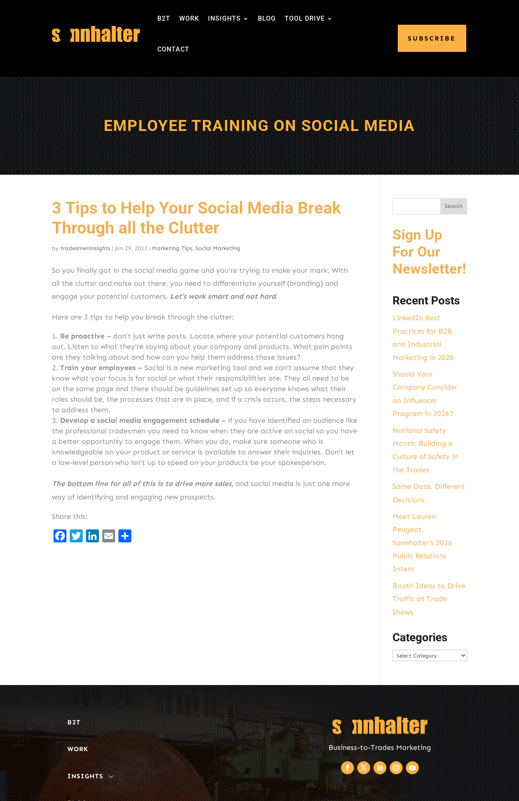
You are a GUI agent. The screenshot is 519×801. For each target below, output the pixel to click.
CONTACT (173, 49)
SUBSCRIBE (432, 38)
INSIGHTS (224, 18)
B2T (163, 18)
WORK (189, 18)
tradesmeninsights (85, 248)
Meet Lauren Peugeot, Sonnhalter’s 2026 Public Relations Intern (422, 543)
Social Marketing (217, 248)
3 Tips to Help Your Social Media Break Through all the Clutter (196, 218)
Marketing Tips (172, 248)
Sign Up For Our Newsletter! (429, 252)
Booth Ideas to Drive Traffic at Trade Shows (428, 599)
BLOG (267, 18)
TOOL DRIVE (305, 18)
